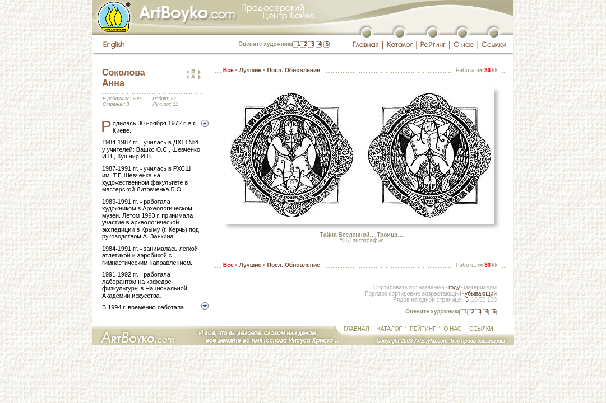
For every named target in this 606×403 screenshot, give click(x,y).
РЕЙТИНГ (423, 329)
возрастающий (441, 293)
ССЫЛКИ (481, 329)
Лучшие (250, 70)
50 (482, 300)
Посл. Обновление (293, 70)
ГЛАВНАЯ (356, 329)
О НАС (452, 329)
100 (492, 300)
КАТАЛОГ (389, 329)
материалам (480, 287)
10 (474, 300)
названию (432, 287)
